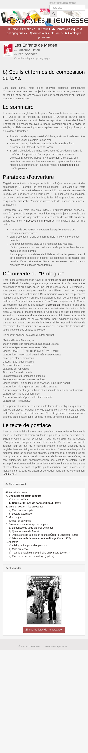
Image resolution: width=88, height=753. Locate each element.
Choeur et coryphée (20, 520)
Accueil (43, 29)
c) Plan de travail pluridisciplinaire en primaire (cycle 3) (39, 552)
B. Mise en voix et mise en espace (24, 506)
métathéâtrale (67, 164)
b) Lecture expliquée (20, 513)
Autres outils (39, 33)
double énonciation (69, 279)
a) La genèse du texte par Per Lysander (31, 527)
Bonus (57, 33)
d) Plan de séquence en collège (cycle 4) (31, 556)
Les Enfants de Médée (35, 45)
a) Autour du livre (18, 499)
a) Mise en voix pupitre (21, 510)
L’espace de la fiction (38, 220)
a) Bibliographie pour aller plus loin (28, 545)
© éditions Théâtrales (29, 646)
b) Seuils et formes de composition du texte (35, 503)
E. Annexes (12, 542)
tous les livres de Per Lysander (44, 629)
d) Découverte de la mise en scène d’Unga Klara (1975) (40, 538)
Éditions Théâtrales (21, 29)
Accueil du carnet (17, 492)
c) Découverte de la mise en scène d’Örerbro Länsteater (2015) (44, 534)
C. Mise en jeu (13, 517)
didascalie (23, 201)
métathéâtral (10, 474)
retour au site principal (56, 646)
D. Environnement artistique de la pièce (27, 524)
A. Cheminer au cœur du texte (23, 495)
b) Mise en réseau (19, 549)
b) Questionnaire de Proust (24, 531)
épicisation (54, 304)
